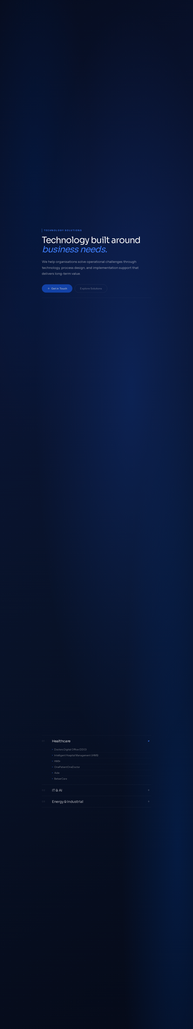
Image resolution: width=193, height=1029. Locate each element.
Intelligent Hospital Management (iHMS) (76, 755)
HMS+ (57, 761)
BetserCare (60, 778)
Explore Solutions (91, 290)
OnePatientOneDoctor (67, 766)
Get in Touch (57, 290)
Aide (56, 772)
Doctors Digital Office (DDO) (70, 749)
